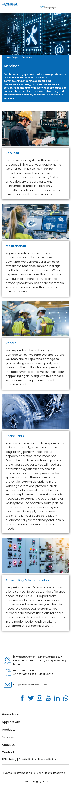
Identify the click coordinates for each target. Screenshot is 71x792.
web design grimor (36, 781)
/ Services (25, 57)
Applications (11, 722)
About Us (8, 745)
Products (8, 729)
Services (8, 737)
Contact (8, 752)
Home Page (11, 57)
